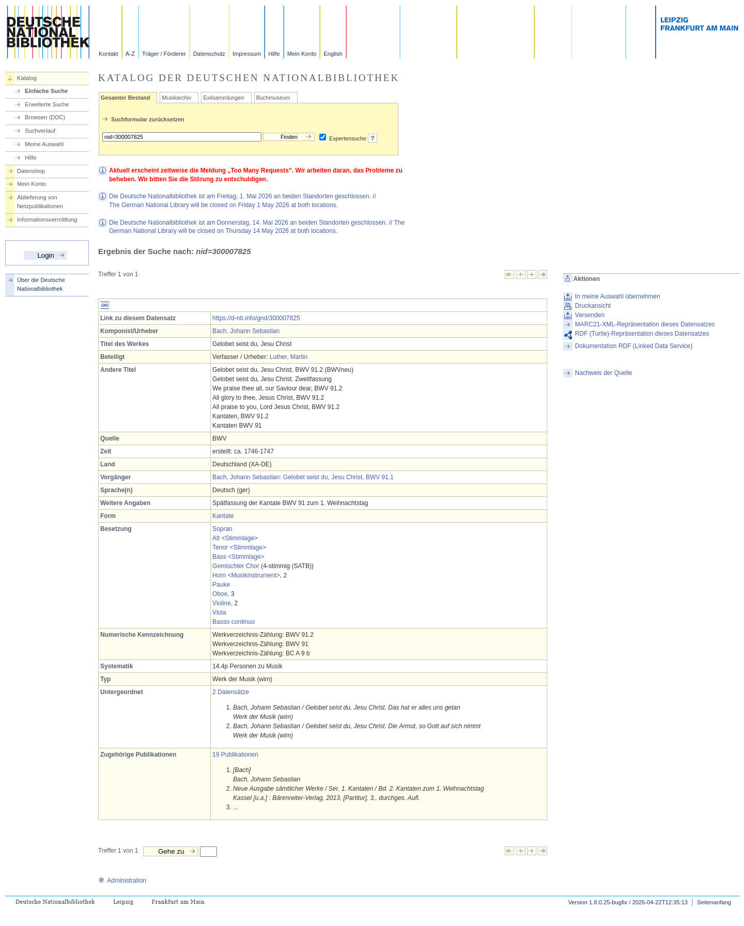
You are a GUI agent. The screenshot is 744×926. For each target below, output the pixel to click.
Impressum (247, 54)
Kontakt (108, 54)
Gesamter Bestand (125, 98)
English (333, 54)
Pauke (221, 584)
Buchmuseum (273, 98)
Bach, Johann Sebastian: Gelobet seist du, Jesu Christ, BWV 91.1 (303, 477)
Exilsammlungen (223, 98)
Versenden (590, 315)
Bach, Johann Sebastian (246, 331)
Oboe (219, 594)
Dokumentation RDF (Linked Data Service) (633, 346)
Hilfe (274, 54)
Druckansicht (593, 305)
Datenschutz (209, 54)
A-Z (130, 54)
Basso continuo (233, 621)
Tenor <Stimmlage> (239, 547)
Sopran (222, 528)
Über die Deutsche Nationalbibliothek (41, 284)
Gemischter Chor (235, 566)
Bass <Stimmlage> (238, 556)
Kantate (223, 516)
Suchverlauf (40, 131)
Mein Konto (302, 54)
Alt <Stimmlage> (235, 538)
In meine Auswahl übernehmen (617, 296)
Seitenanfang (714, 902)
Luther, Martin (288, 356)
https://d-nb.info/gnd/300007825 (256, 318)
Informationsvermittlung (47, 219)
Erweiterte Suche (47, 104)
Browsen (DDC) (45, 117)
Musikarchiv (176, 98)
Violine (221, 603)
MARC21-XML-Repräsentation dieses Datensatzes (645, 324)
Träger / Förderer (164, 54)
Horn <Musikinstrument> (246, 575)
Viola (219, 612)
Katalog (27, 78)
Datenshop (31, 171)
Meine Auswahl (44, 144)
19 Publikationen (235, 754)
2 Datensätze (230, 692)
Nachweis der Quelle (603, 372)
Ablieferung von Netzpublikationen (40, 201)
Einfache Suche (46, 91)
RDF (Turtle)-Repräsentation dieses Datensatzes (642, 333)
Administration (122, 880)
